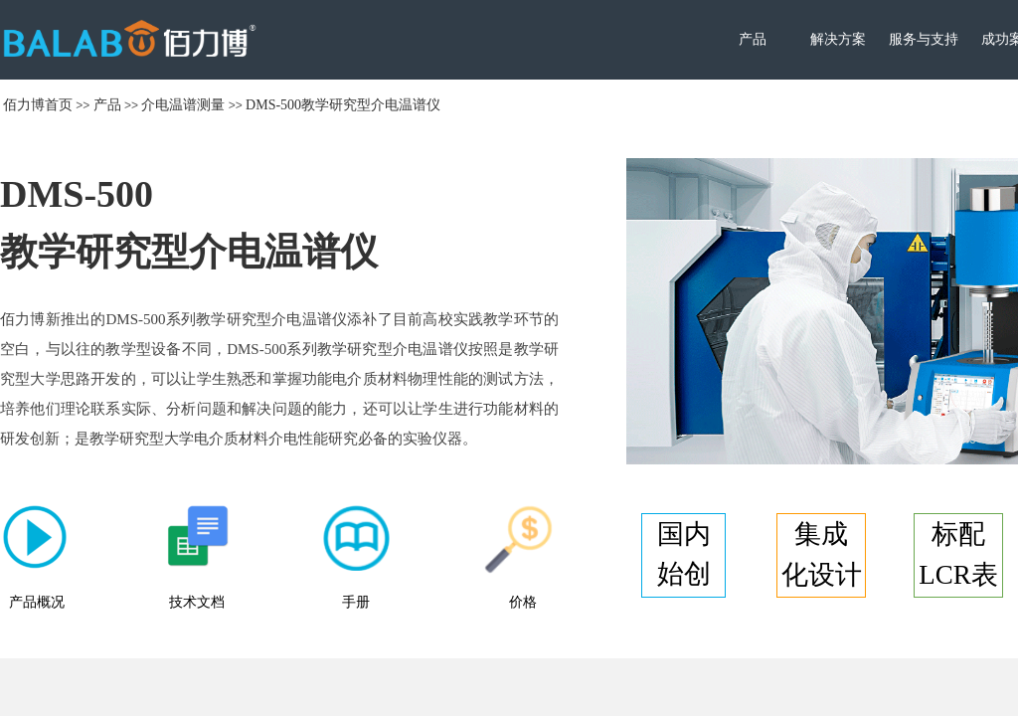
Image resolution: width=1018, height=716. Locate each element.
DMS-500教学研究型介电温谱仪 (343, 104)
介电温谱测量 (183, 104)
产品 (752, 39)
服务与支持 (923, 39)
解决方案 (838, 39)
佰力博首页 (38, 104)
